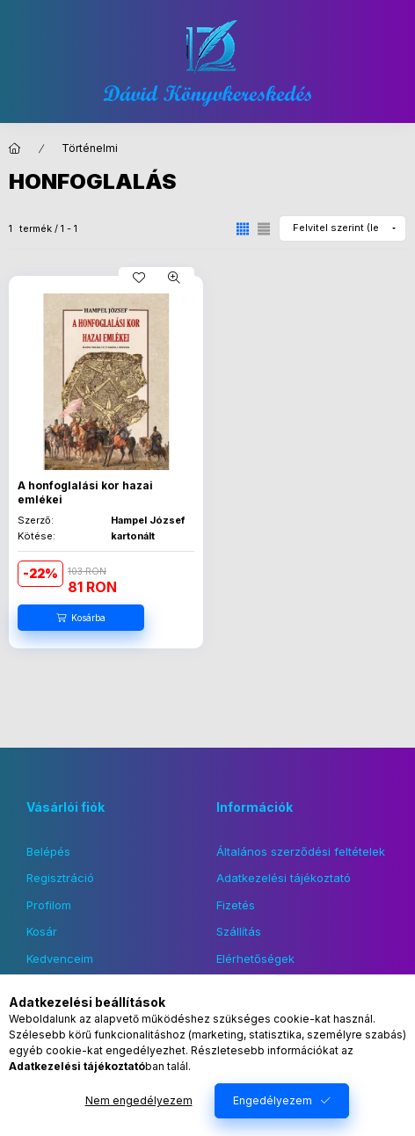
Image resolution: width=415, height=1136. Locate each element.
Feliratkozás (267, 1029)
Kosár (41, 931)
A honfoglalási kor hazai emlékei (85, 492)
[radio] (264, 228)
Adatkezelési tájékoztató (283, 878)
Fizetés (235, 905)
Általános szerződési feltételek (300, 851)
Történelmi (90, 148)
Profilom (48, 905)
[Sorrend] (342, 228)
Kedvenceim (59, 958)
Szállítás (238, 931)
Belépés (48, 851)
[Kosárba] (81, 617)
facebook (31, 1020)
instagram (66, 1020)
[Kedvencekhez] (139, 277)
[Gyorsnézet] (174, 277)
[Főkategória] (15, 148)
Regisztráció (60, 878)
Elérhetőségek (255, 958)
